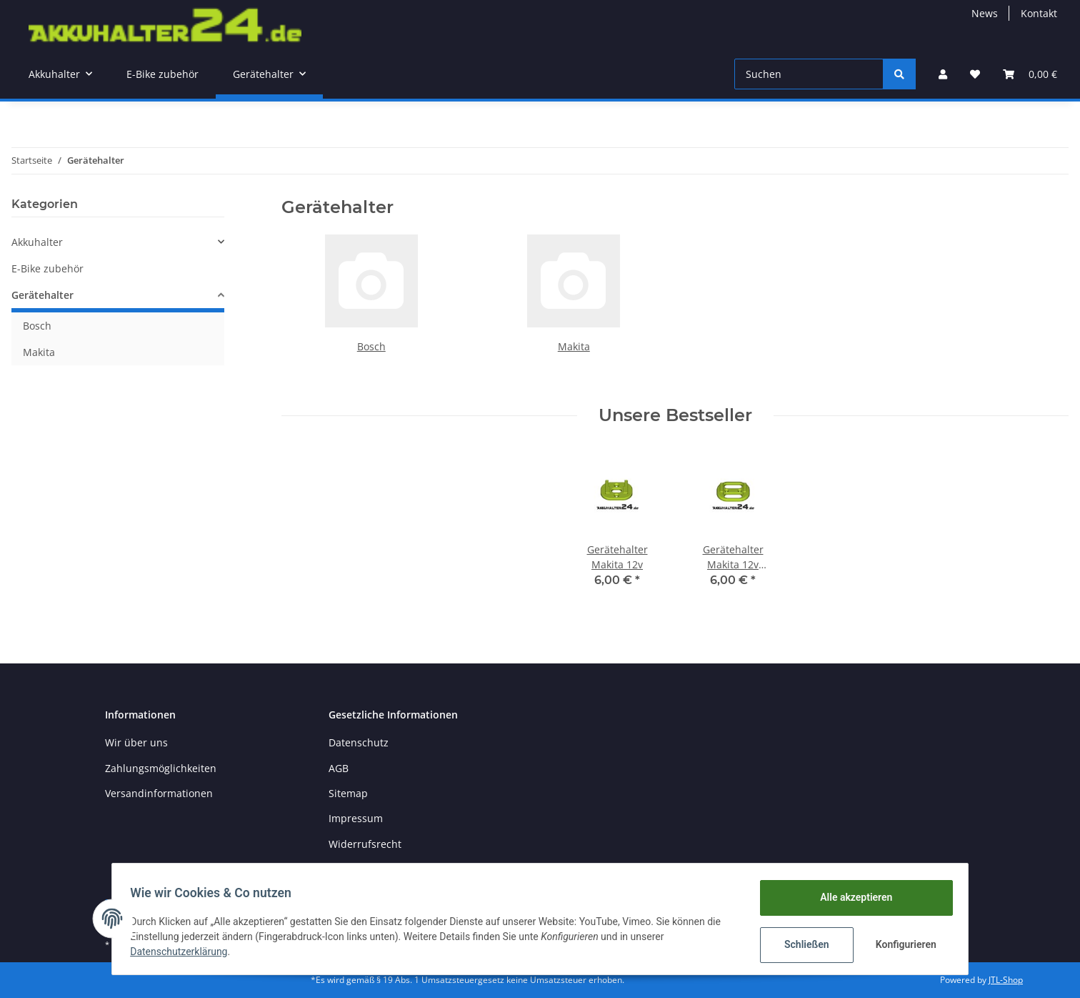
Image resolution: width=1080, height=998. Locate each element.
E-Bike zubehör (47, 268)
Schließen (801, 944)
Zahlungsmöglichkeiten (160, 768)
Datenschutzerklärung (183, 951)
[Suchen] (809, 74)
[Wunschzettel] (975, 74)
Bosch (371, 346)
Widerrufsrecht (365, 844)
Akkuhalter (37, 242)
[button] (943, 74)
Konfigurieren (902, 944)
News (984, 13)
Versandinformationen (159, 793)
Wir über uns (136, 742)
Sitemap (348, 793)
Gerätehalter (42, 295)
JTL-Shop (1006, 980)
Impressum (356, 818)
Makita (574, 346)
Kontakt (1039, 13)
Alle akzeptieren (851, 897)
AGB (339, 768)
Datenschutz (359, 742)
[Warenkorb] (1030, 74)
